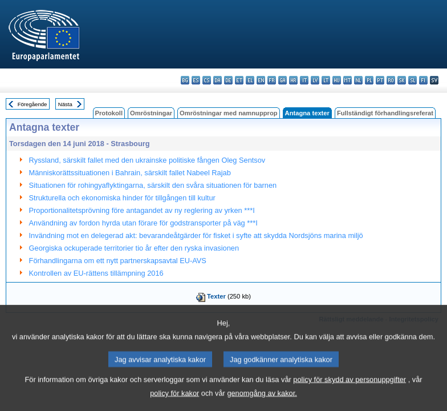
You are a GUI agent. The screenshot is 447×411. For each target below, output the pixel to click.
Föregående (32, 104)
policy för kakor (174, 401)
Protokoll (109, 113)
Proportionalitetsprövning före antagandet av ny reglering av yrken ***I (142, 210)
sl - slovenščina (412, 80)
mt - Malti (347, 80)
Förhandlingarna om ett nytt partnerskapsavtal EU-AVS (117, 260)
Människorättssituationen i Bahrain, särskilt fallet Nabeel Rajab (130, 172)
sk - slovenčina (401, 80)
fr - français (271, 80)
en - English (261, 80)
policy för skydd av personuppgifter (349, 388)
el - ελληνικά (250, 80)
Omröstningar (151, 113)
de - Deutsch (228, 80)
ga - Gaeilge (282, 80)
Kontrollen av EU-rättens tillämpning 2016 (96, 273)
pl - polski (369, 80)
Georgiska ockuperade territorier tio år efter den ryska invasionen (134, 248)
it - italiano (304, 80)
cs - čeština (206, 80)
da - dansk (217, 80)
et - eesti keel (239, 80)
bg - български (185, 80)
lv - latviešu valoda (315, 80)
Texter (216, 296)
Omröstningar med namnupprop (229, 113)
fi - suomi (423, 80)
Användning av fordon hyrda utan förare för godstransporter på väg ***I (143, 223)
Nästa (65, 104)
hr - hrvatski (293, 80)
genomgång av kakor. (261, 401)
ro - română (391, 80)
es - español (196, 80)
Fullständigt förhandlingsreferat (385, 113)
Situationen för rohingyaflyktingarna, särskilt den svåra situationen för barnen (153, 185)
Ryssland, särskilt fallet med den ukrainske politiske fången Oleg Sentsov (147, 160)
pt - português (380, 80)
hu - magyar (336, 80)
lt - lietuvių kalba (326, 80)
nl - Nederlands (358, 80)
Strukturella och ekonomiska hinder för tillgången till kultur (122, 198)
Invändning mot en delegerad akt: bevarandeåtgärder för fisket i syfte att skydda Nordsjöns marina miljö (196, 235)
